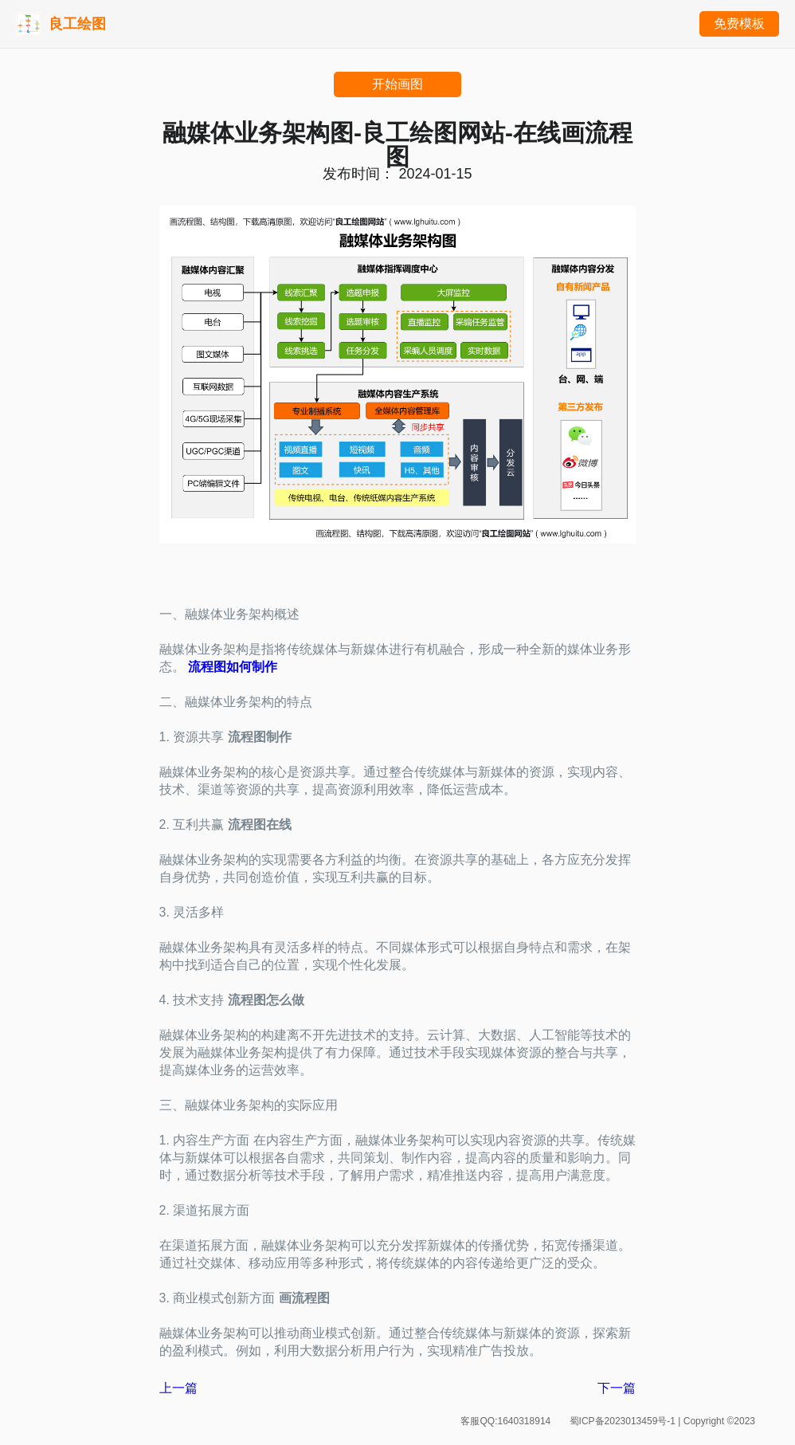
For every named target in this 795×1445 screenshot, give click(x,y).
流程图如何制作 (232, 666)
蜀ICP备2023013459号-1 (624, 1421)
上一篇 (178, 1388)
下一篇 (616, 1388)
